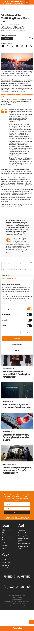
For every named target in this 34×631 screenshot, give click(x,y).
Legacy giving (6, 568)
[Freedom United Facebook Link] (6, 587)
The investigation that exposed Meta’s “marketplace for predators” (16, 374)
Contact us (5, 545)
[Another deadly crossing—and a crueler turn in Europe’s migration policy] (17, 453)
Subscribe (17, 513)
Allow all (17, 338)
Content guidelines (23, 536)
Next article (27, 10)
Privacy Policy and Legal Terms (17, 603)
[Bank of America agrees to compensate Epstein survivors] (17, 390)
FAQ (3, 542)
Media (4, 548)
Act (21, 525)
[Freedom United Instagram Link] (17, 587)
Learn (6, 525)
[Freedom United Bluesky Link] (28, 587)
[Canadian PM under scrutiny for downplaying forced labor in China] (17, 421)
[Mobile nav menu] (31, 2)
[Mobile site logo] (12, 2)
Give (5, 555)
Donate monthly (6, 562)
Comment (7, 38)
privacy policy (24, 518)
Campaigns (21, 530)
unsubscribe (10, 517)
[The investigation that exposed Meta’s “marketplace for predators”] (17, 358)
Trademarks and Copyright (17, 605)
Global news (5, 535)
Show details (24, 333)
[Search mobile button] (27, 2)
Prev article (6, 10)
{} (22, 269)
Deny (17, 350)
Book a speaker (22, 533)
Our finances (6, 565)
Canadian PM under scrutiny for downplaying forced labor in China (16, 437)
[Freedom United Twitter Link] (11, 587)
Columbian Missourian (15, 99)
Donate (17, 628)
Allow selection (17, 344)
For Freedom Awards (24, 543)
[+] (25, 269)
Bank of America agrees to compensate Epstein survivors (17, 405)
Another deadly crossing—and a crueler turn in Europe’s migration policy (17, 470)
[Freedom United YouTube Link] (22, 587)
